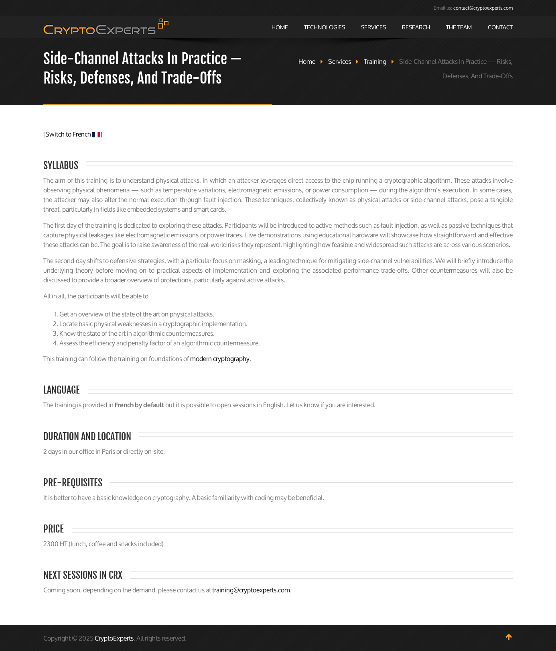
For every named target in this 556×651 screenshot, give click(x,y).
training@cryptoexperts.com (251, 590)
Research (416, 27)
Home (280, 27)
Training (375, 61)
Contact (500, 27)
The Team (459, 27)
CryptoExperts (114, 638)
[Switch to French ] (72, 134)
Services (373, 27)
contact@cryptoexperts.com (483, 8)
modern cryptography (220, 358)
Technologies (324, 27)
